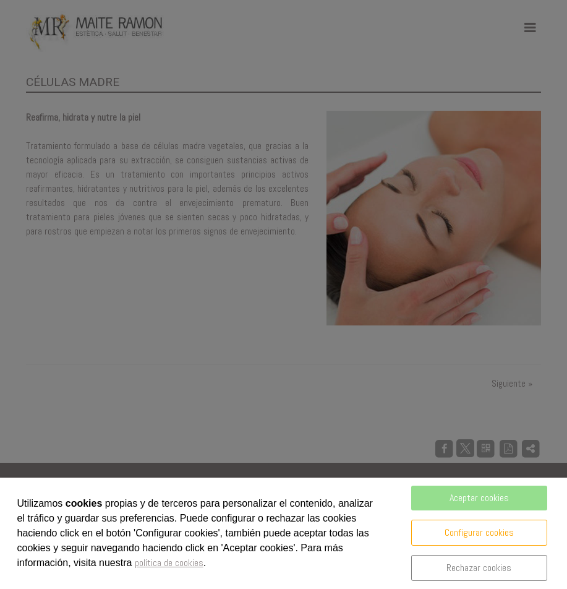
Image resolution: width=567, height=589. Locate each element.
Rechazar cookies (478, 567)
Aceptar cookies (479, 497)
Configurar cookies (479, 532)
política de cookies (169, 562)
